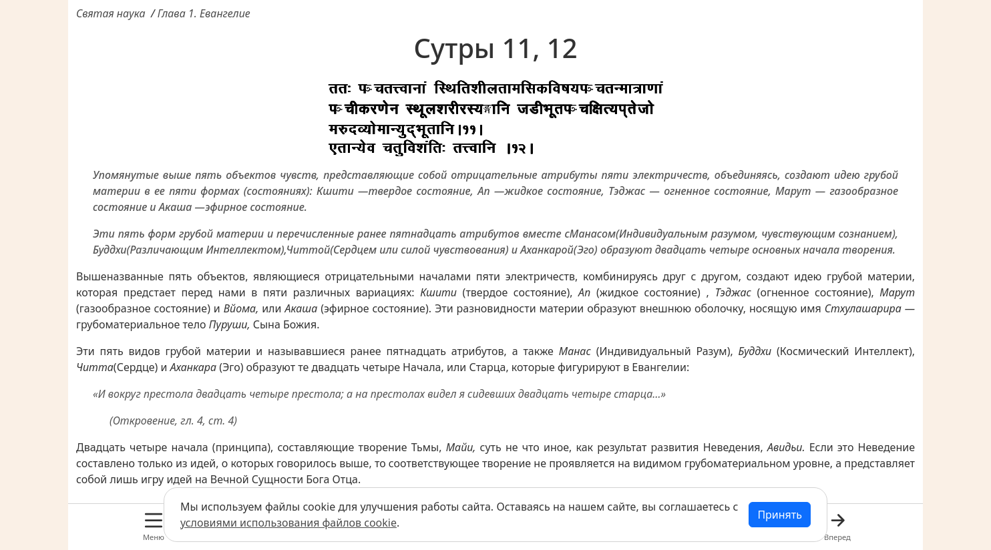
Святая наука (111, 13)
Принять (779, 514)
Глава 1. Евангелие (204, 13)
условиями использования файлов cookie (288, 522)
